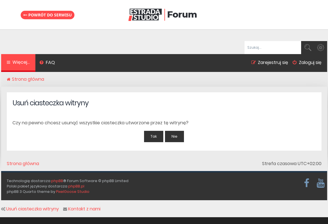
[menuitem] (47, 63)
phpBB (57, 180)
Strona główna (23, 164)
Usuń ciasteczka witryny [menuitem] (30, 209)
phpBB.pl (76, 186)
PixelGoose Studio (72, 191)
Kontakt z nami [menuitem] (81, 209)
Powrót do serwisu (47, 15)
